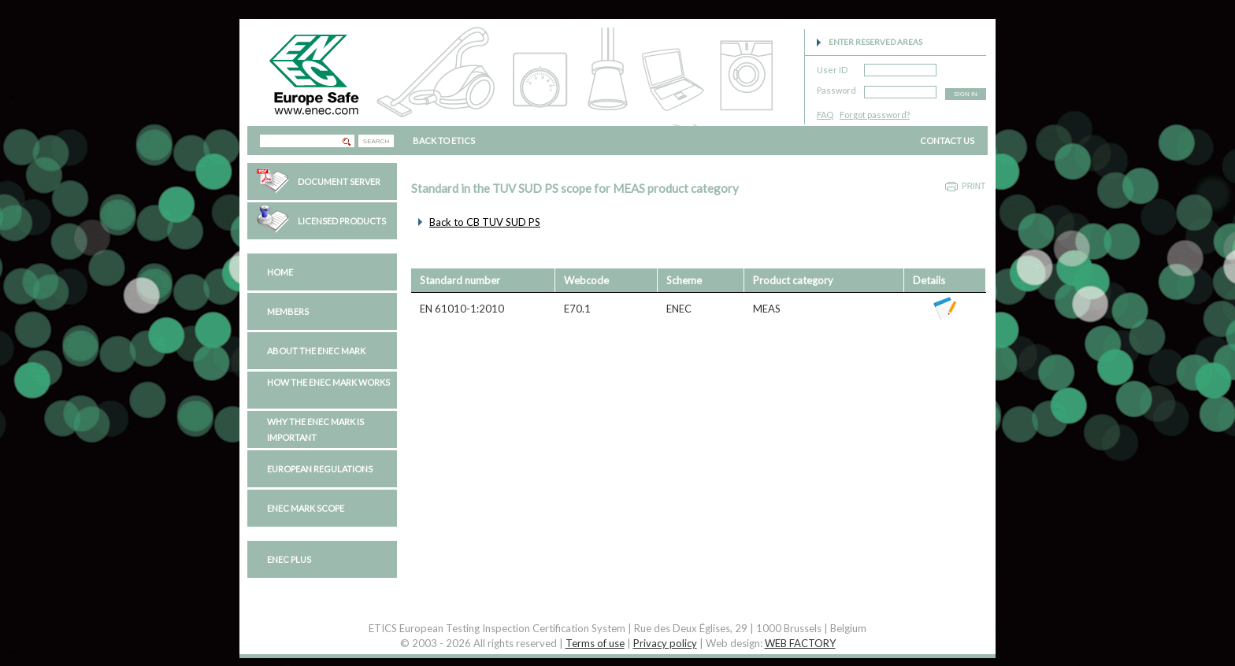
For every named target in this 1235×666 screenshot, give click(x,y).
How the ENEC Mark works (328, 382)
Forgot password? (875, 114)
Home (280, 272)
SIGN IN (965, 94)
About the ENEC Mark (316, 351)
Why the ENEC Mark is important (315, 429)
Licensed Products (342, 221)
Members (288, 311)
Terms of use (595, 643)
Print (973, 186)
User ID (832, 67)
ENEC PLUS (289, 559)
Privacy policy (665, 643)
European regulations (320, 469)
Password (836, 88)
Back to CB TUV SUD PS (484, 222)
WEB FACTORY (800, 643)
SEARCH (376, 141)
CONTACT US (947, 140)
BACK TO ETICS (444, 140)
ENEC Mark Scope (305, 508)
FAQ (825, 114)
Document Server (339, 181)
